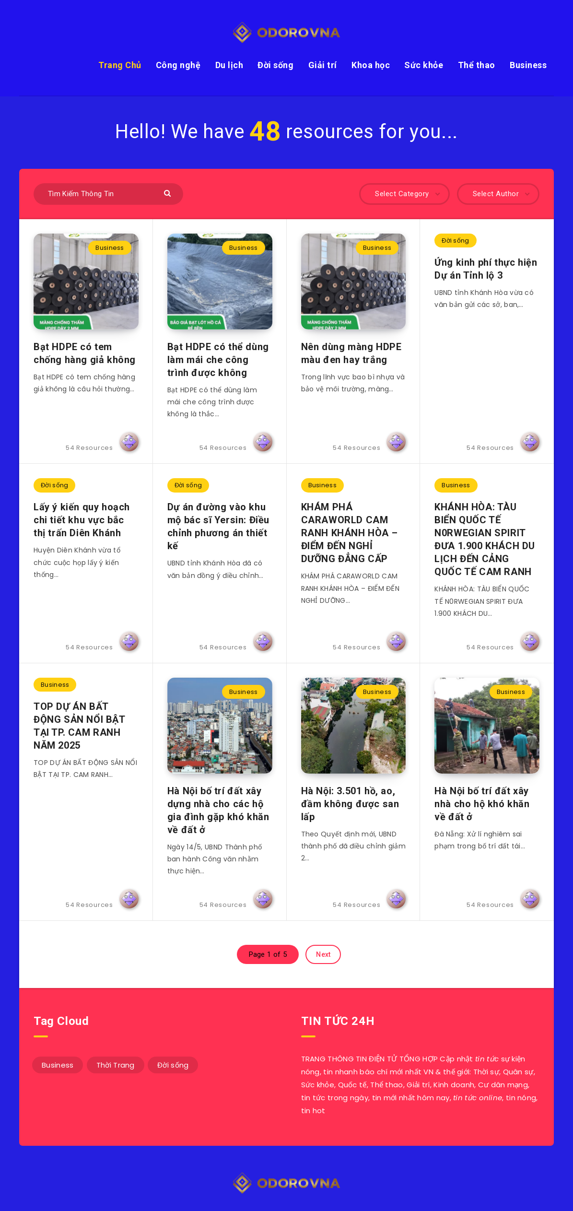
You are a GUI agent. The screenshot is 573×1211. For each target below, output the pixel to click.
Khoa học (370, 65)
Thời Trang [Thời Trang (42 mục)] (115, 1065)
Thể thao (476, 65)
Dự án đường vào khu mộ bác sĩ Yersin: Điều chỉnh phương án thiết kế (218, 526)
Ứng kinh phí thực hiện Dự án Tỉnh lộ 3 (485, 269)
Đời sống (275, 65)
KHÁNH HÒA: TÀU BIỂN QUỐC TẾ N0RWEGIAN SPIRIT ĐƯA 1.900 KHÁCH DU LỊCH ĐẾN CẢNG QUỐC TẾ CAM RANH (484, 539)
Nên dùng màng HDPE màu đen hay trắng (351, 353)
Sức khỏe (423, 65)
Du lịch (229, 65)
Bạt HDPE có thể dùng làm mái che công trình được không (218, 359)
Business (528, 65)
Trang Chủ (119, 65)
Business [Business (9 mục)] (57, 1065)
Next (323, 954)
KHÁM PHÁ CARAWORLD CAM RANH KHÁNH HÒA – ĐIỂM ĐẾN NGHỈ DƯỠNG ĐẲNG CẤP (349, 532)
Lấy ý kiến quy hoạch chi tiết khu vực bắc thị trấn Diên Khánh (82, 520)
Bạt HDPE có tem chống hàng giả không (85, 353)
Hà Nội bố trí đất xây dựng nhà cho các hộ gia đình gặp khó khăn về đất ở (218, 810)
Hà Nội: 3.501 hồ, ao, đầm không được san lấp (350, 804)
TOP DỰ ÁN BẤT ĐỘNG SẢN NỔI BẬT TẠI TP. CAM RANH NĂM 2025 (80, 726)
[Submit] (168, 193)
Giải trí (322, 65)
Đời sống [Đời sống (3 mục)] (172, 1065)
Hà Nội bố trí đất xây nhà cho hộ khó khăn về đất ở (481, 804)
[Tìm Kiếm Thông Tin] (108, 194)
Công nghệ (178, 65)
